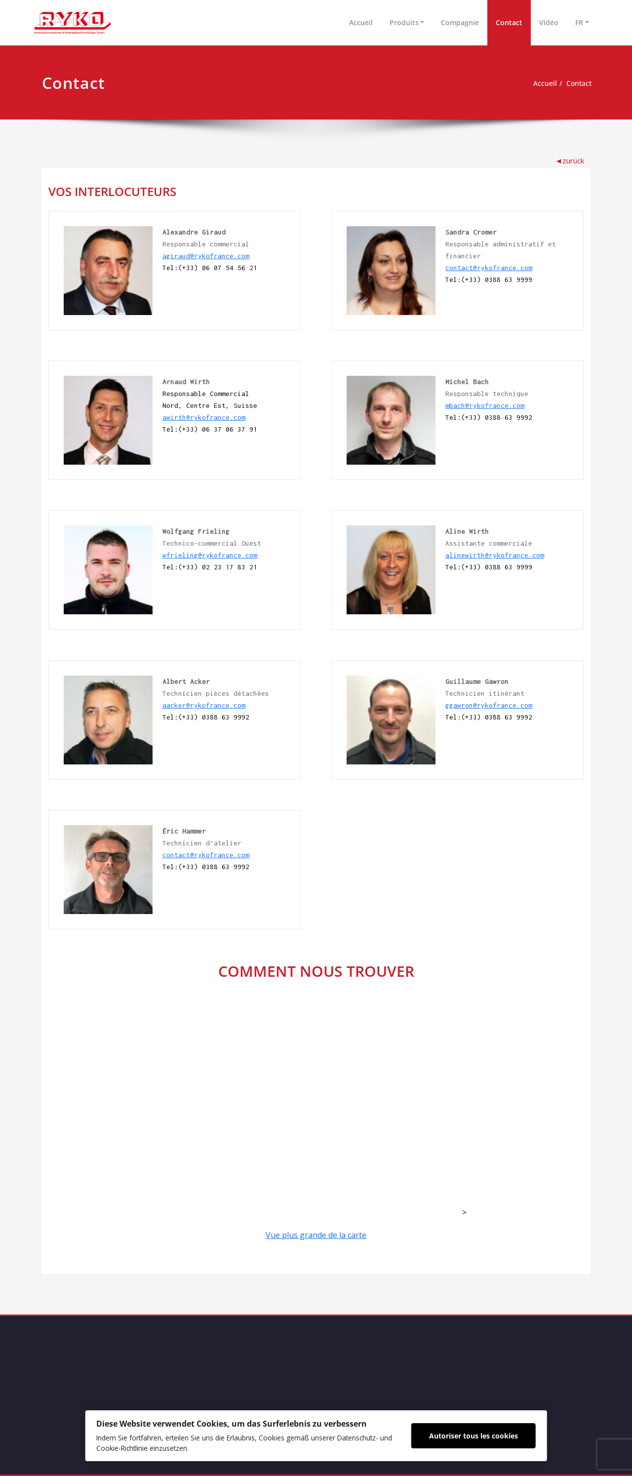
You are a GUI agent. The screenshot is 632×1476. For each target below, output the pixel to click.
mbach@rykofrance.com (484, 405)
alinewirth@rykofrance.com (494, 555)
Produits (404, 22)
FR (579, 22)
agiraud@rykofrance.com (205, 256)
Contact (509, 22)
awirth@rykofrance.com (203, 417)
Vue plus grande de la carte (316, 1235)
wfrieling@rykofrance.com (209, 555)
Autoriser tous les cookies (488, 1433)
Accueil (361, 22)
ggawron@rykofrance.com (488, 705)
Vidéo (548, 22)
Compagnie (460, 22)
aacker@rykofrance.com (203, 705)
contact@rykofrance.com (488, 268)
